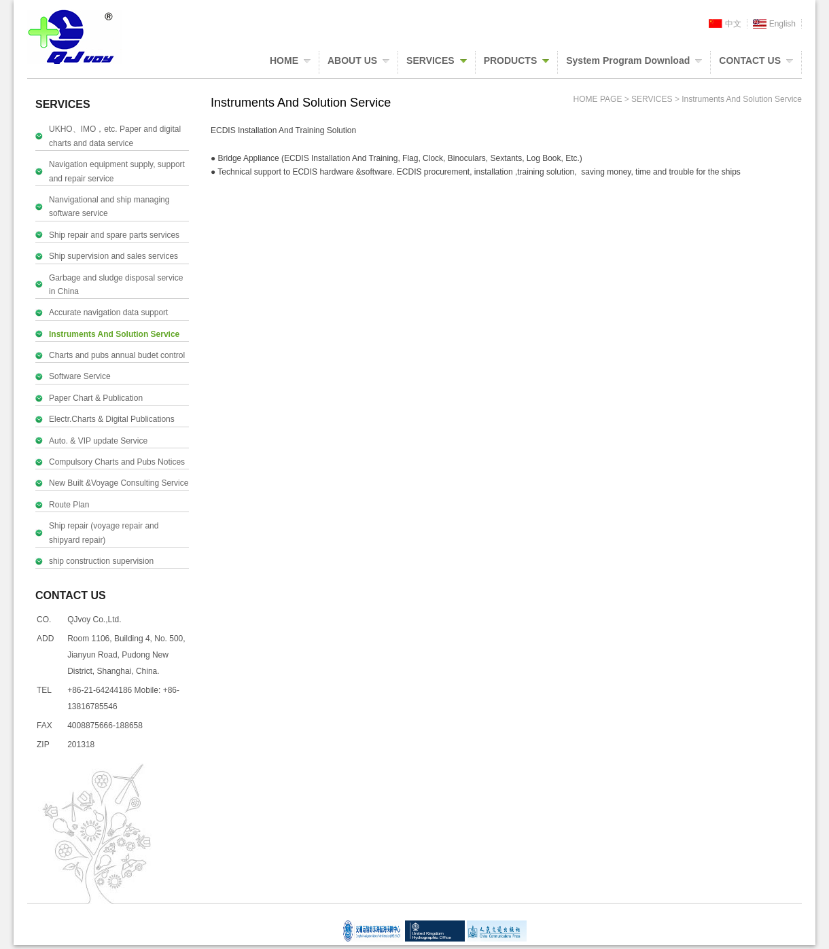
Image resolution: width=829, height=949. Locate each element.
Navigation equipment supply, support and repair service (117, 171)
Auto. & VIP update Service (98, 441)
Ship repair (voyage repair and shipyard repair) (103, 532)
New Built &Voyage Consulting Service (118, 483)
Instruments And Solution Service (114, 334)
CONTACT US (750, 60)
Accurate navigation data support (108, 312)
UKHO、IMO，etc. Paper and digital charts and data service (115, 135)
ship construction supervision (101, 561)
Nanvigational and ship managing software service (109, 206)
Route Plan (69, 504)
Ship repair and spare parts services (114, 235)
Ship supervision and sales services (113, 256)
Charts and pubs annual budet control (117, 355)
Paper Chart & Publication (96, 398)
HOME (284, 60)
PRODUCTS (510, 60)
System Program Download (628, 60)
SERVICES (430, 60)
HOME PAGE (598, 99)
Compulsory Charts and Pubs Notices (117, 462)
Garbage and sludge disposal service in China (116, 284)
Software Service (80, 376)
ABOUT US (352, 60)
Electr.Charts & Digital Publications (112, 419)
